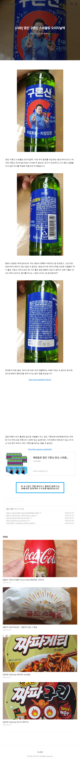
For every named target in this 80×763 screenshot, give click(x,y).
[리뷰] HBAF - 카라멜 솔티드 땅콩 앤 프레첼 (19, 523)
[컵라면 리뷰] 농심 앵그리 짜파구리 (17, 520)
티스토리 (40, 752)
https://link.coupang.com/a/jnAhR (40, 449)
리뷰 (11, 509)
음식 (7, 509)
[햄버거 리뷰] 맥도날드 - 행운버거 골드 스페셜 (20, 515)
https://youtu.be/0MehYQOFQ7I (40, 380)
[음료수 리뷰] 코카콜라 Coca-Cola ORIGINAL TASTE (22, 513)
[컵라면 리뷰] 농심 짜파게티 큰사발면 (18, 518)
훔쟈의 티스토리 (10, 4)
